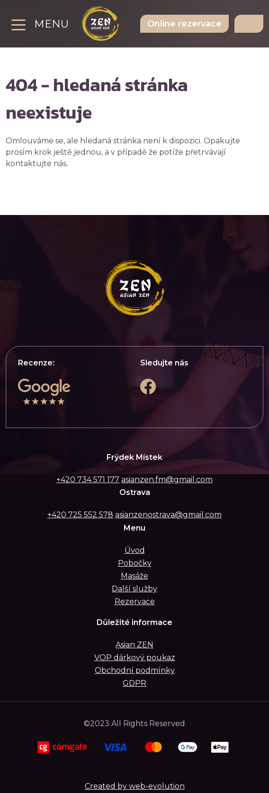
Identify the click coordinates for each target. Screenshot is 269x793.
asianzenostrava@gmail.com (168, 514)
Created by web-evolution (135, 786)
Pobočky (135, 563)
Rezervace (135, 601)
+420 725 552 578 (80, 514)
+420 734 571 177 (87, 479)
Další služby (134, 588)
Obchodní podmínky (135, 670)
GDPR (134, 683)
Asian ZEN (134, 644)
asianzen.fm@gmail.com (167, 479)
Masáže (134, 575)
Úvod (135, 550)
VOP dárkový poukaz (134, 657)
